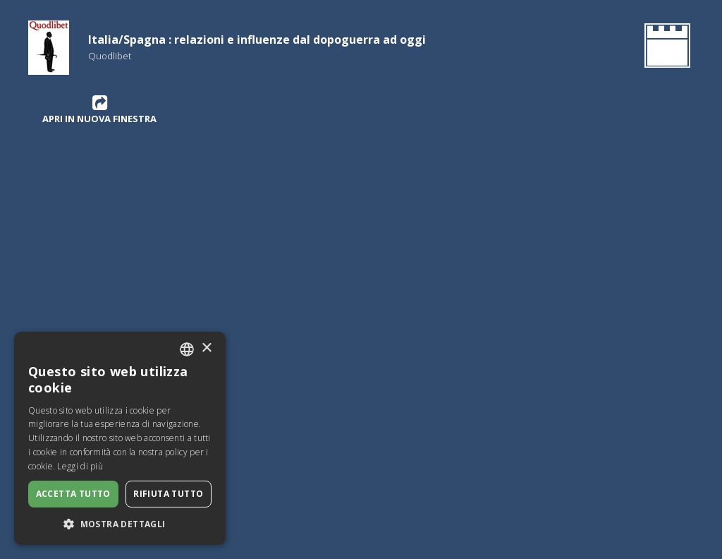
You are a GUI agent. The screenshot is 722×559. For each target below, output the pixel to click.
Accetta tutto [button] (73, 494)
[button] (120, 524)
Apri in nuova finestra (99, 109)
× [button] (206, 348)
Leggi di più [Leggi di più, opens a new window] (80, 466)
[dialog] (120, 438)
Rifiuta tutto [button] (168, 494)
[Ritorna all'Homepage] (664, 48)
